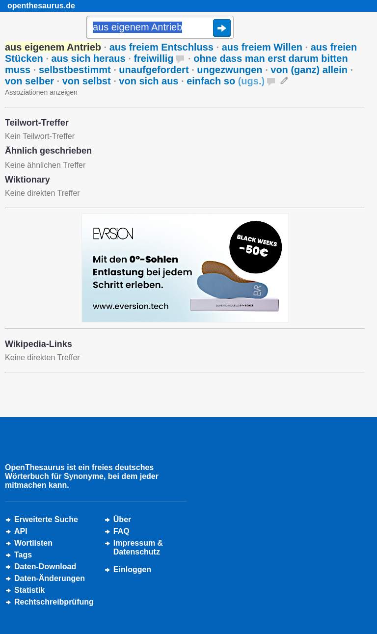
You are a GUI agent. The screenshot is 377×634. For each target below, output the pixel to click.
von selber (29, 81)
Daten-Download (45, 566)
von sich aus (148, 81)
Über (122, 519)
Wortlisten (33, 543)
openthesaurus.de (41, 5)
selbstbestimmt (75, 69)
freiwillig (153, 58)
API (20, 531)
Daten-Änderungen (49, 578)
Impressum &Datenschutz (138, 547)
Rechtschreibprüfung (54, 602)
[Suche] (160, 28)
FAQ (121, 531)
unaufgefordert (153, 69)
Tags (23, 555)
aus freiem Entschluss (161, 47)
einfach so (226, 81)
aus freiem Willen (262, 47)
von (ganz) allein (309, 69)
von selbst (86, 81)
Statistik (29, 590)
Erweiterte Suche (46, 519)
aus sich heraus (89, 58)
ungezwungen (229, 69)
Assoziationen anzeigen (41, 92)
